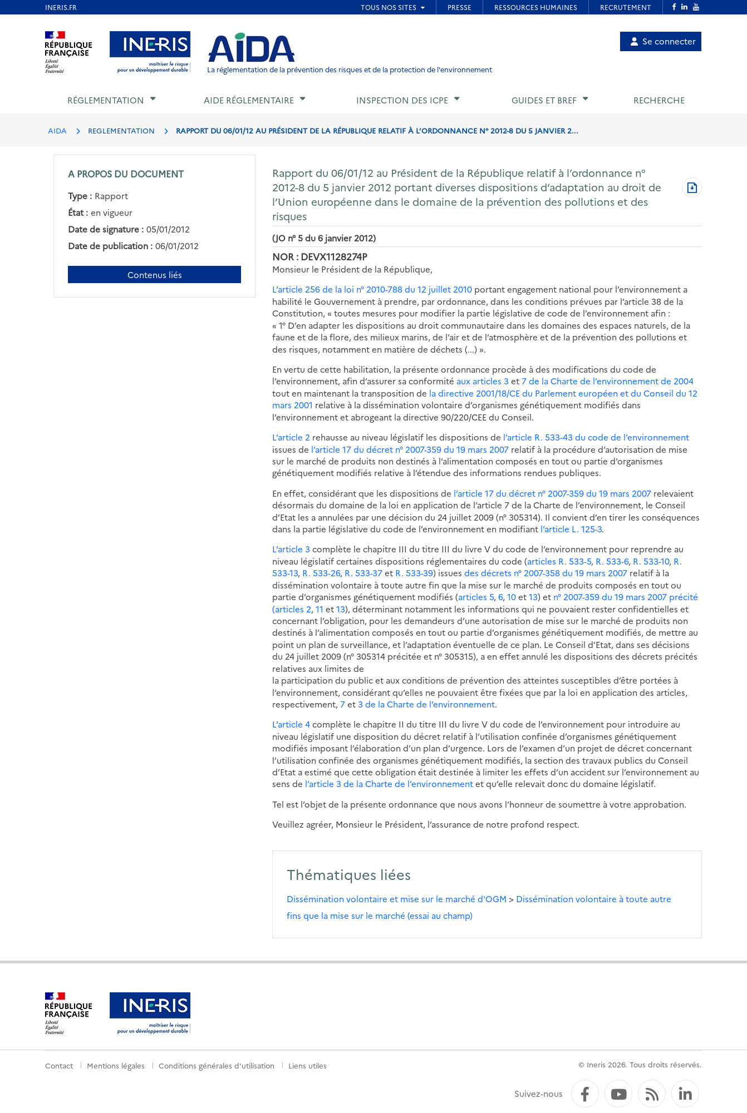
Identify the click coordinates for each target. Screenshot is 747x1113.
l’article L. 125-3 (571, 529)
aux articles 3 (482, 381)
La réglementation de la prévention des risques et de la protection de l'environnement (349, 69)
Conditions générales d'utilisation (216, 1065)
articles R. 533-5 (559, 561)
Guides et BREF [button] (544, 100)
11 (319, 609)
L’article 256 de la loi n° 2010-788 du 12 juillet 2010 (372, 289)
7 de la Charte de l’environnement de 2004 (608, 381)
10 (511, 596)
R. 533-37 (363, 572)
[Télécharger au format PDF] (692, 188)
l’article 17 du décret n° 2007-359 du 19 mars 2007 (410, 449)
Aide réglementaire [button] (249, 100)
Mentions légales (116, 1065)
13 (533, 596)
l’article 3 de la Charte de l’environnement (389, 783)
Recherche (659, 100)
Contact (59, 1065)
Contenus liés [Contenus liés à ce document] (154, 274)
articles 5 (476, 596)
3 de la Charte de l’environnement (426, 704)
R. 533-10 (651, 561)
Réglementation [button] (105, 100)
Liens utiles (307, 1065)
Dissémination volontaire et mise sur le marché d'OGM (397, 898)
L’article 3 (291, 549)
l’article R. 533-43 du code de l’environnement (596, 437)
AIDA (57, 130)
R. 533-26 (321, 572)
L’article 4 (291, 724)
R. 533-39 (414, 572)
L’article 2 (291, 437)
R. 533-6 (612, 561)
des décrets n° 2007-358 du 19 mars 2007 (545, 572)
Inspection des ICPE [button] (402, 100)
